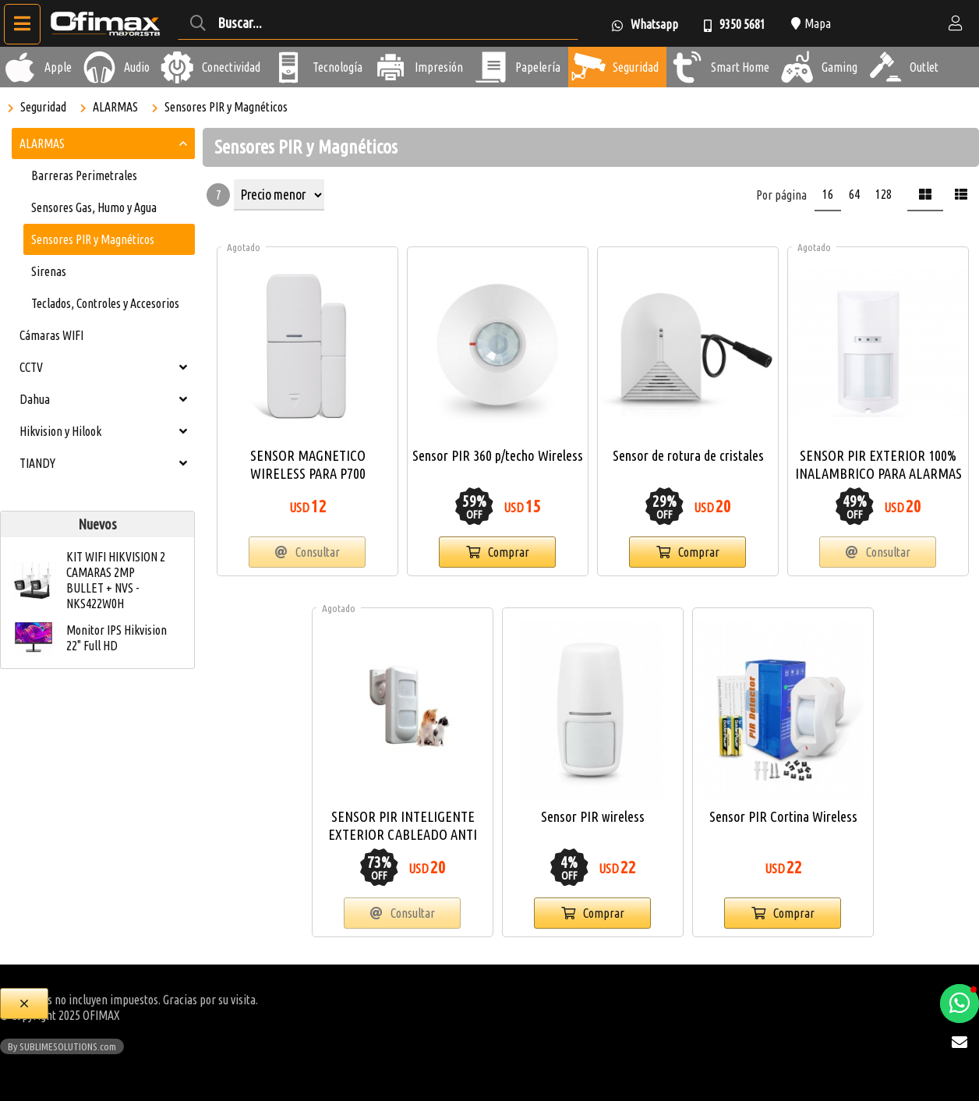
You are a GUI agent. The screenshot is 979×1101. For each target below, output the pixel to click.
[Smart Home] (687, 67)
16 (827, 194)
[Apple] (20, 67)
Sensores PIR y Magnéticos (226, 107)
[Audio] (100, 67)
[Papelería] (491, 67)
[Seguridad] (588, 67)
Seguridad (43, 107)
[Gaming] (797, 67)
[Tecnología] (288, 67)
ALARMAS (115, 107)
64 (854, 194)
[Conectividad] (178, 67)
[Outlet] (885, 67)
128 (883, 194)
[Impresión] (390, 67)
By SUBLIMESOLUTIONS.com (62, 1046)
